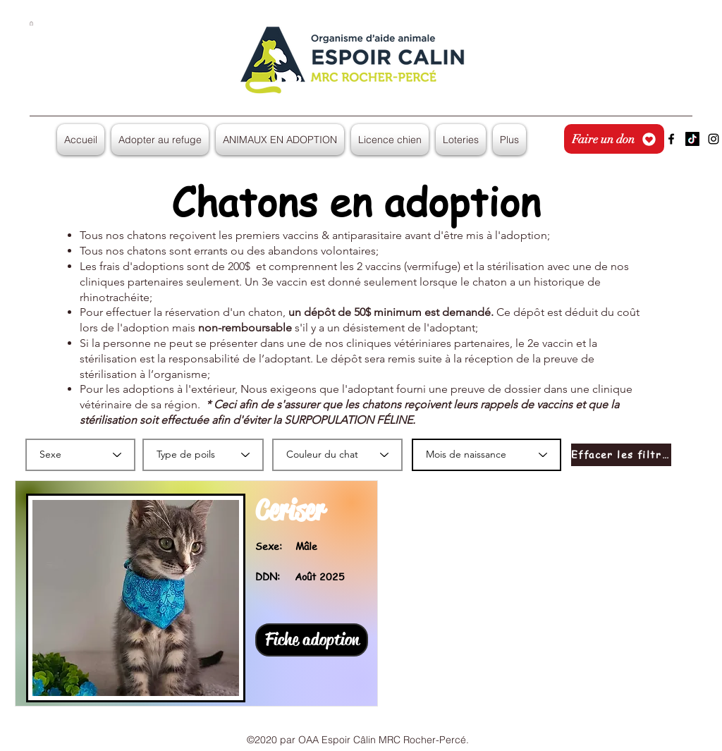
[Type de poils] (203, 455)
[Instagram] (713, 139)
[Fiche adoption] (311, 640)
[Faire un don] (614, 139)
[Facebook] (671, 139)
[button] (31, 23)
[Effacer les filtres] (621, 455)
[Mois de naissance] (486, 455)
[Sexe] (80, 455)
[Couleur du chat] (337, 455)
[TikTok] (692, 139)
